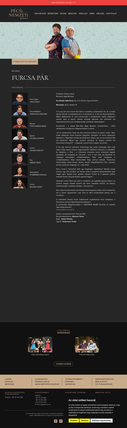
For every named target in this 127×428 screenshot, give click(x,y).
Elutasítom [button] (84, 420)
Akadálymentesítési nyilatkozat (47, 384)
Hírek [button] (91, 13)
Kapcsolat (9, 382)
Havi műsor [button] (40, 13)
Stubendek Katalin (38, 175)
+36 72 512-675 (41, 402)
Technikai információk (73, 379)
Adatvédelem (70, 384)
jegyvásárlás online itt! (63, 3)
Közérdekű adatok (42, 382)
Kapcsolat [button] (111, 13)
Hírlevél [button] (100, 13)
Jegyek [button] (63, 13)
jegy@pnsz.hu (45, 404)
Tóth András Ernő (38, 126)
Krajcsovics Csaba (69, 221)
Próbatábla (69, 382)
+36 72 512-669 (41, 400)
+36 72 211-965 (40, 398)
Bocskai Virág (36, 187)
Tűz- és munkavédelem (103, 384)
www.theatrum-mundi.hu (65, 210)
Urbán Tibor (35, 163)
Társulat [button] (82, 13)
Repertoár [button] (52, 13)
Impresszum (9, 384)
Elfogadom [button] (73, 420)
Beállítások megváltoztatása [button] (101, 420)
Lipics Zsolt (35, 102)
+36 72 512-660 (17, 397)
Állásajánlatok (41, 379)
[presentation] (20, 98)
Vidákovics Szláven (38, 114)
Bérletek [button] (72, 13)
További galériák (63, 364)
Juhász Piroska (67, 219)
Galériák (8, 379)
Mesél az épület (101, 382)
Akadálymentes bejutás (104, 379)
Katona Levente (37, 138)
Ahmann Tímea (78, 216)
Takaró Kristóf (36, 150)
